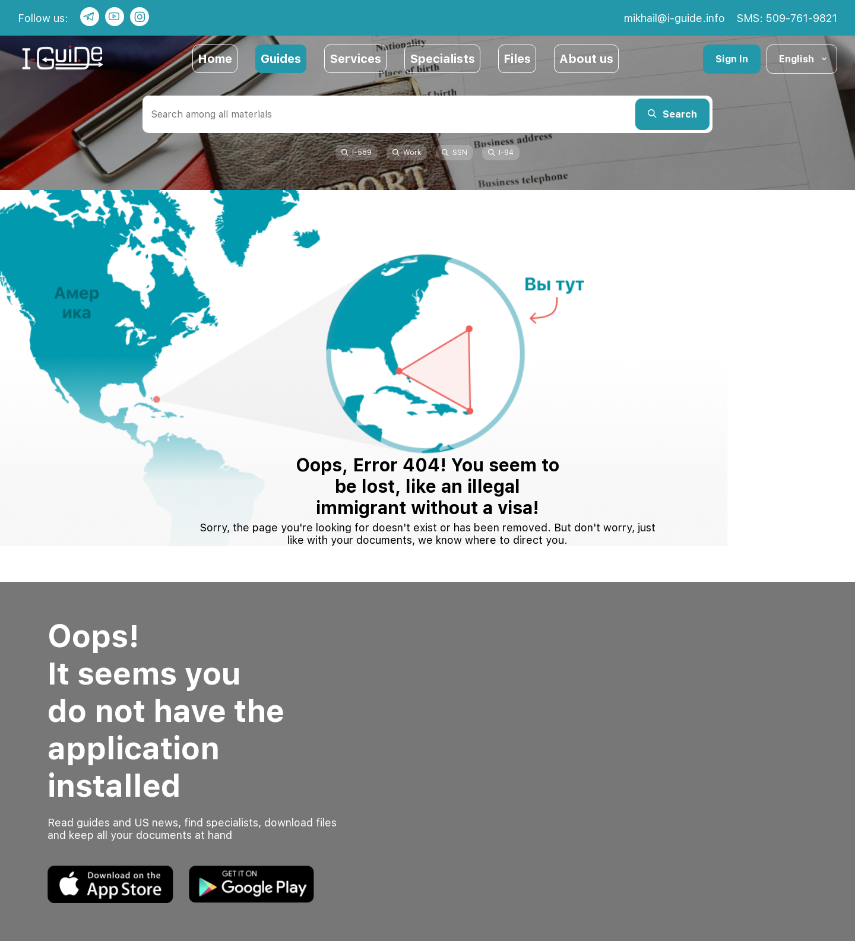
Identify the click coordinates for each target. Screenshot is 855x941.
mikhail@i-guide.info (674, 18)
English (803, 59)
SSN (454, 152)
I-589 (356, 152)
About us (586, 59)
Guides (281, 59)
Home (215, 59)
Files (517, 59)
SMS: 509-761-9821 (787, 18)
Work (406, 152)
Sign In (731, 59)
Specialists (442, 59)
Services (355, 59)
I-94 (501, 152)
